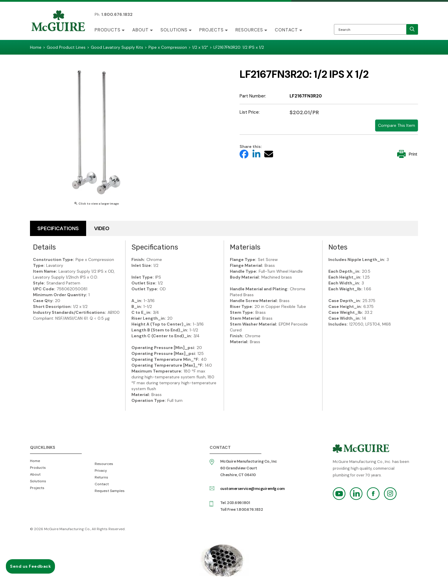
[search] (412, 29)
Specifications (58, 228)
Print (407, 154)
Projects (211, 30)
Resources (249, 30)
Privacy (101, 470)
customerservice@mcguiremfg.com (252, 488)
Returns (101, 477)
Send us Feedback (30, 566)
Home (35, 461)
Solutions (174, 30)
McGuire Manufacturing (58, 21)
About (140, 30)
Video (101, 228)
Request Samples (110, 490)
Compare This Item (396, 125)
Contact (286, 30)
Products (108, 30)
